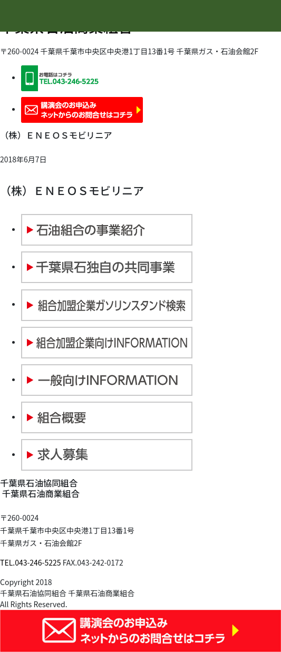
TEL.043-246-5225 (30, 562)
